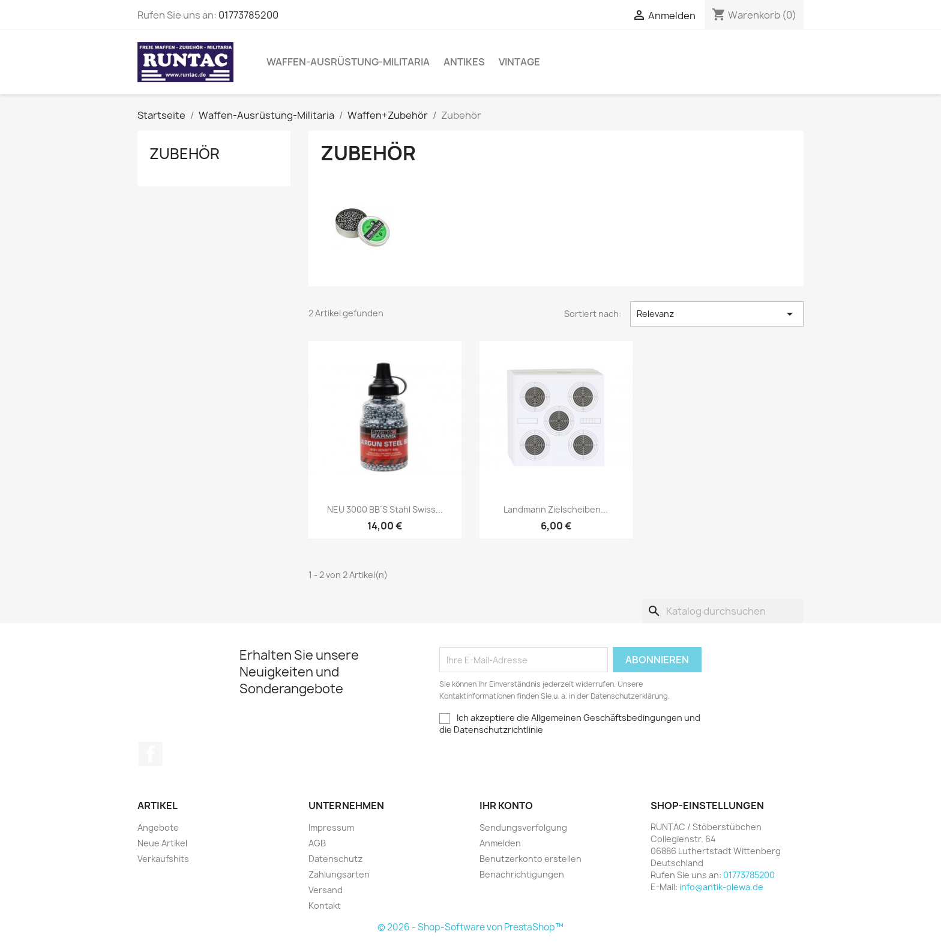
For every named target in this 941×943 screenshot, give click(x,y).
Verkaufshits (163, 858)
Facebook (151, 754)
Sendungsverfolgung (523, 827)
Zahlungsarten (339, 874)
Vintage (519, 61)
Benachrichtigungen (522, 874)
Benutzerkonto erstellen (531, 858)
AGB (317, 843)
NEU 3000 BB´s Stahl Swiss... (385, 509)
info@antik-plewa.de (721, 887)
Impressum (331, 827)
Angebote (158, 827)
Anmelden (500, 843)
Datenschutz (335, 858)
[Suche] (723, 611)
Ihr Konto (506, 805)
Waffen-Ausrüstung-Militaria (348, 61)
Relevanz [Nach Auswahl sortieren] (717, 314)
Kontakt (324, 905)
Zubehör (184, 153)
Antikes (464, 61)
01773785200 (248, 15)
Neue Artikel (162, 843)
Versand (325, 890)
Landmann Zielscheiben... (556, 509)
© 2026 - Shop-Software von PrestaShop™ (470, 927)
